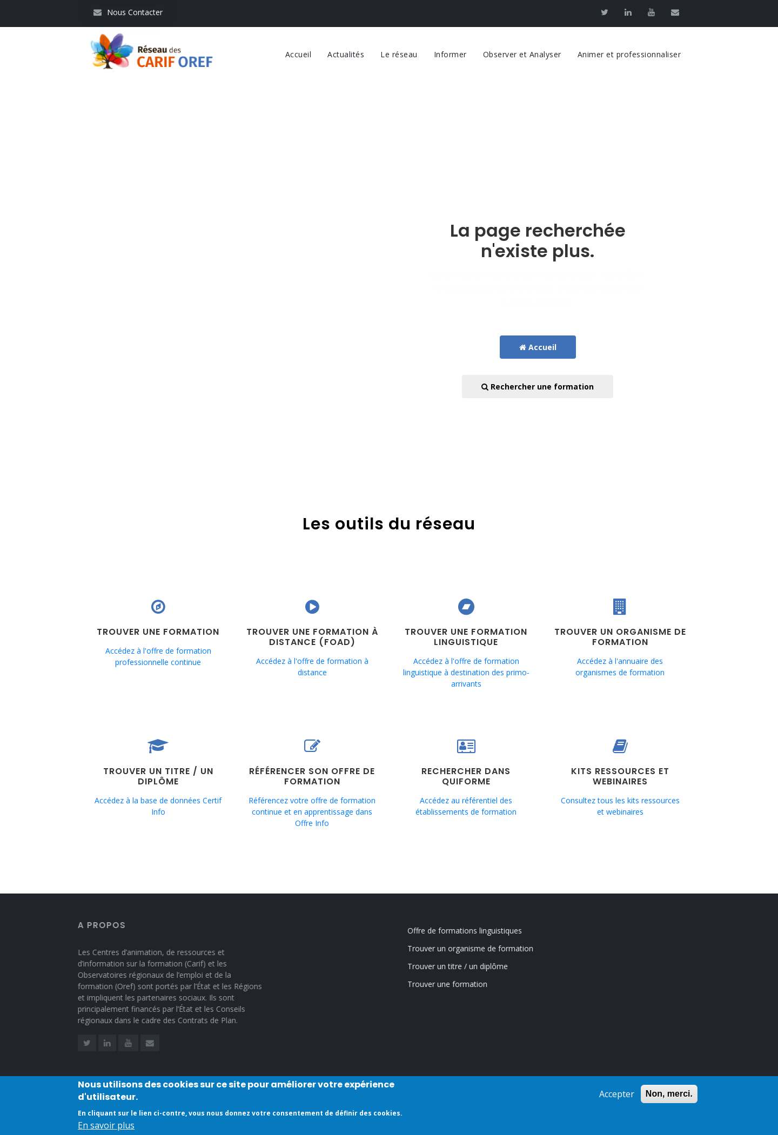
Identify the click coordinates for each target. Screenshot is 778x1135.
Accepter (616, 1097)
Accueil (298, 54)
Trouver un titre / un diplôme (468, 966)
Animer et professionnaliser (629, 54)
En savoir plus (106, 1128)
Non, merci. (669, 1096)
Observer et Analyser (522, 54)
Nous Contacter (128, 12)
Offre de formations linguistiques (475, 930)
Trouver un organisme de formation (481, 948)
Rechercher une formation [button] (537, 386)
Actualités (345, 54)
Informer (450, 54)
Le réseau (399, 54)
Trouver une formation (458, 984)
